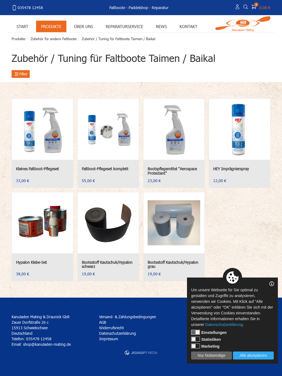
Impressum (108, 338)
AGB (102, 322)
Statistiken (206, 339)
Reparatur (160, 7)
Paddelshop (138, 7)
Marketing (205, 346)
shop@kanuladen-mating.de (47, 344)
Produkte (51, 26)
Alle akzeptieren (253, 355)
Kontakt (188, 26)
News (161, 26)
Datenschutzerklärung (117, 333)
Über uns (83, 26)
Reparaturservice (124, 26)
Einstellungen (209, 332)
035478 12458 (27, 7)
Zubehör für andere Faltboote (54, 39)
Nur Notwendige (211, 355)
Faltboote (117, 7)
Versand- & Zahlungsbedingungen (127, 316)
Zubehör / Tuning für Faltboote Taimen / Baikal (118, 39)
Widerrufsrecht (111, 327)
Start (22, 26)
